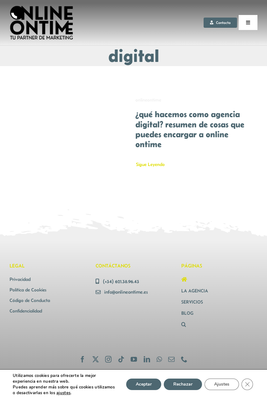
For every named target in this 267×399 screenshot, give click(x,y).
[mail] (171, 359)
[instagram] (108, 359)
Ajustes (221, 384)
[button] (219, 324)
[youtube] (134, 359)
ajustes (88, 392)
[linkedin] (147, 359)
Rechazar (181, 384)
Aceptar (142, 384)
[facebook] (82, 359)
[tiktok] (121, 359)
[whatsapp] (159, 359)
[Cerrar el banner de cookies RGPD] (247, 384)
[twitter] (95, 359)
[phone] (184, 359)
